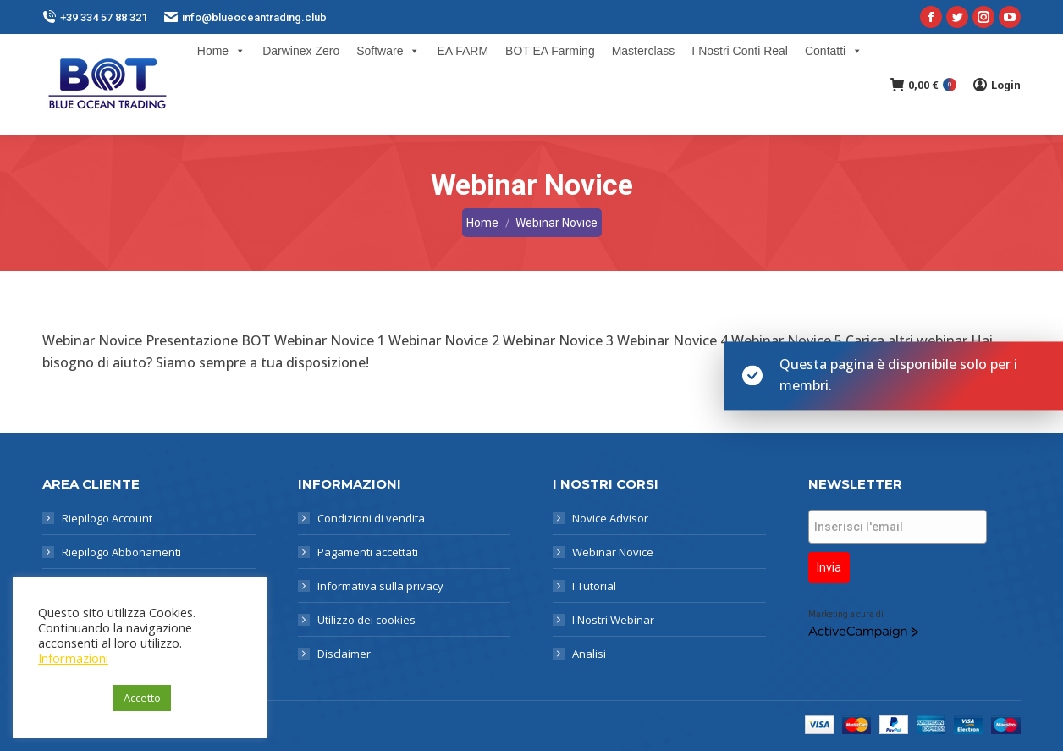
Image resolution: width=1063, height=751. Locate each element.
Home (221, 51)
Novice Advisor (610, 518)
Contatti (833, 51)
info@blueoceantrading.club (245, 17)
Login (997, 84)
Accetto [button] (142, 697)
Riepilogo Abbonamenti (121, 552)
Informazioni (73, 657)
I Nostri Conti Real (739, 51)
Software (388, 51)
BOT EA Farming (550, 51)
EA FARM (462, 51)
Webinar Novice (612, 552)
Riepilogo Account (107, 518)
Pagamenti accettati (367, 552)
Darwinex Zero (300, 51)
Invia (829, 567)
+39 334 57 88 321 (94, 17)
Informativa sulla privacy (380, 586)
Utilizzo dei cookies (366, 619)
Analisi (589, 653)
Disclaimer (344, 653)
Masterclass (643, 51)
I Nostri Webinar (613, 619)
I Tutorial (594, 586)
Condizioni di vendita (371, 518)
